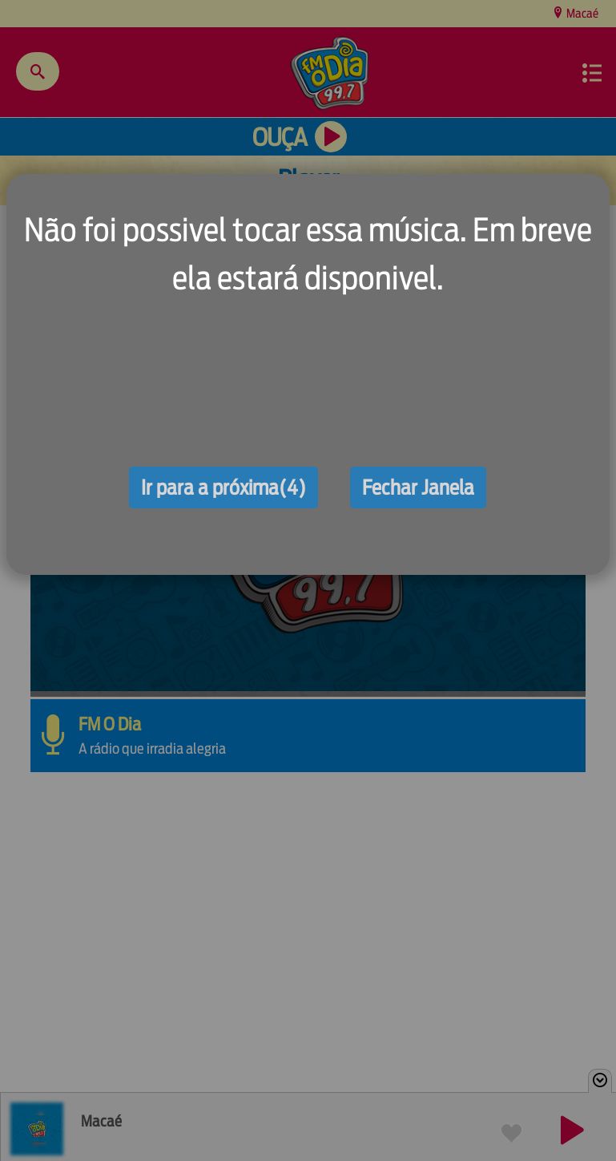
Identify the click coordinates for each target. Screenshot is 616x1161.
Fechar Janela (418, 487)
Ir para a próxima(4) (223, 487)
